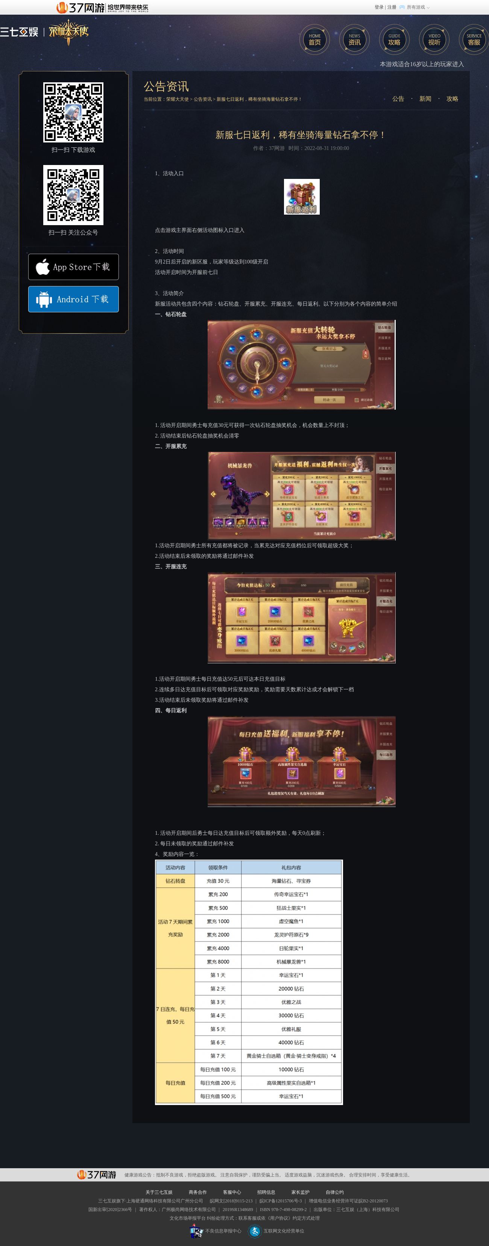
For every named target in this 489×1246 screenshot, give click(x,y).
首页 (314, 39)
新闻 (425, 98)
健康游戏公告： (140, 1175)
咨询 (354, 39)
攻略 (394, 39)
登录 (379, 7)
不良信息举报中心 (215, 1231)
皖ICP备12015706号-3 (281, 1201)
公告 (398, 98)
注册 (391, 7)
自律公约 (335, 1192)
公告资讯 (166, 86)
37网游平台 (96, 1175)
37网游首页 (104, 7)
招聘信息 (266, 1192)
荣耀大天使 (177, 99)
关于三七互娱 (159, 1192)
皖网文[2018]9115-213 (231, 1201)
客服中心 (232, 1192)
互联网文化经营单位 (275, 1231)
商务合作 (198, 1192)
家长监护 (301, 1192)
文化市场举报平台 (188, 1218)
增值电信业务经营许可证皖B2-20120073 (348, 1201)
